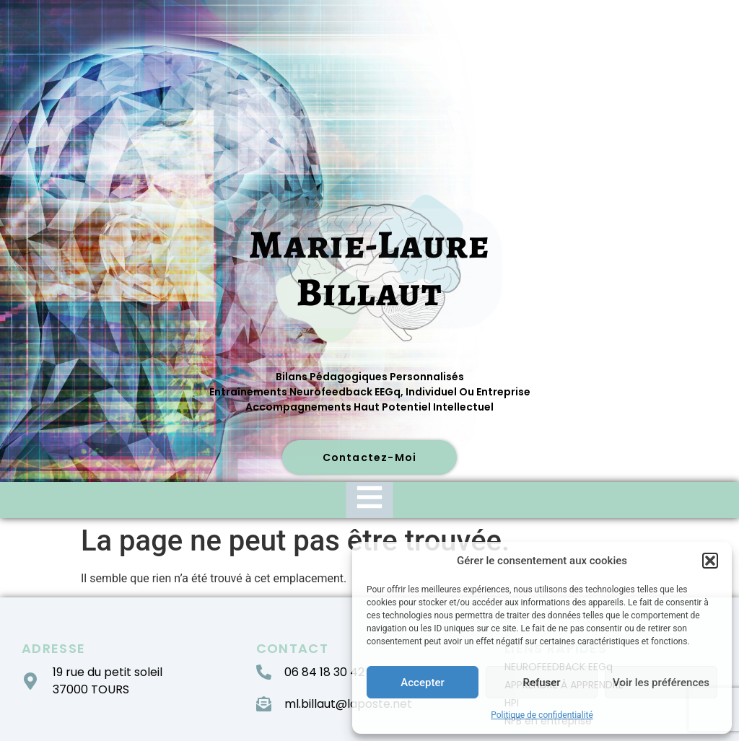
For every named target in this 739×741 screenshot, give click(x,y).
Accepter (422, 682)
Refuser (541, 682)
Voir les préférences (661, 682)
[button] (710, 560)
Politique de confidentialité (542, 715)
